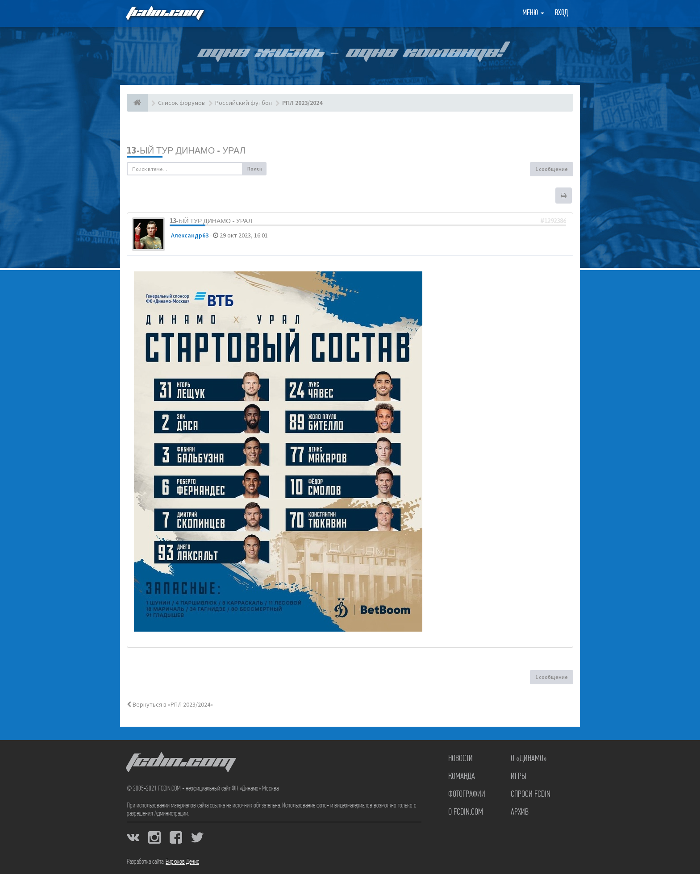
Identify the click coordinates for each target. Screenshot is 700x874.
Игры (518, 776)
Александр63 (189, 235)
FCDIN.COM (164, 13)
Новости (460, 758)
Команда (461, 776)
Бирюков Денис (182, 862)
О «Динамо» (529, 758)
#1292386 (553, 221)
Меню (533, 13)
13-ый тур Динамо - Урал (186, 150)
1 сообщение (551, 169)
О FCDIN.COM (465, 812)
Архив (520, 812)
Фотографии (466, 794)
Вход (561, 13)
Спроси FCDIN (530, 794)
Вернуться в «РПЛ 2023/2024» (170, 704)
